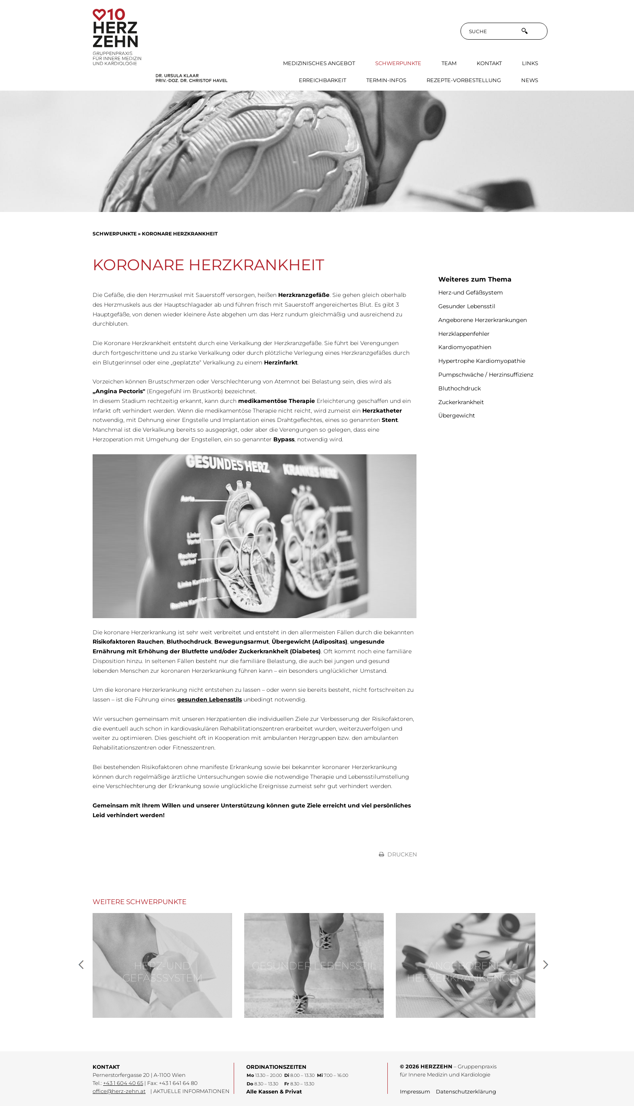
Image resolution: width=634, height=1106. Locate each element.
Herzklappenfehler (464, 333)
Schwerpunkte (398, 63)
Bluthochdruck (459, 388)
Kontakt (489, 63)
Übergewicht (456, 415)
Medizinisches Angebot (319, 63)
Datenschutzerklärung (466, 1092)
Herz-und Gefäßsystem (470, 292)
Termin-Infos (386, 80)
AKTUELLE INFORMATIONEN (191, 1091)
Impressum (415, 1092)
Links (530, 63)
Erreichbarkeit (322, 80)
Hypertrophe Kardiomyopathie (481, 360)
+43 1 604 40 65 (123, 1083)
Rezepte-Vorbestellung (464, 80)
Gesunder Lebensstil (466, 306)
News (529, 80)
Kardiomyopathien (464, 347)
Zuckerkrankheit (461, 402)
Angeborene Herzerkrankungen (482, 320)
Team (449, 63)
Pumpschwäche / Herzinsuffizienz (485, 374)
